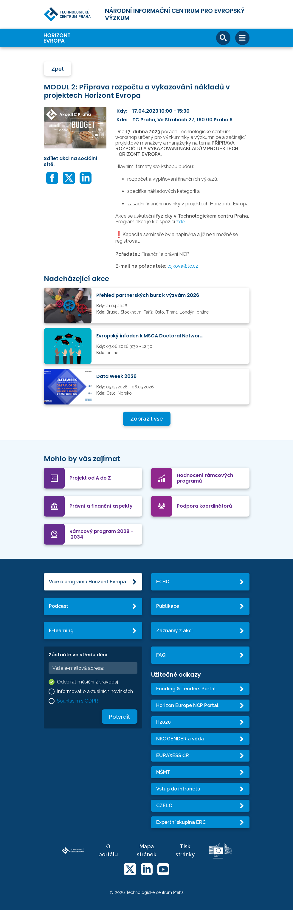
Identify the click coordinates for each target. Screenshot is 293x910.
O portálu (108, 850)
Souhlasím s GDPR (77, 701)
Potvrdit (119, 717)
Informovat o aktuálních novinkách (95, 691)
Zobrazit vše (146, 419)
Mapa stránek (146, 850)
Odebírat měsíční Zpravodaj (87, 682)
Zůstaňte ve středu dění (78, 655)
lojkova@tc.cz (183, 266)
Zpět (57, 69)
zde (180, 221)
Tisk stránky (185, 850)
